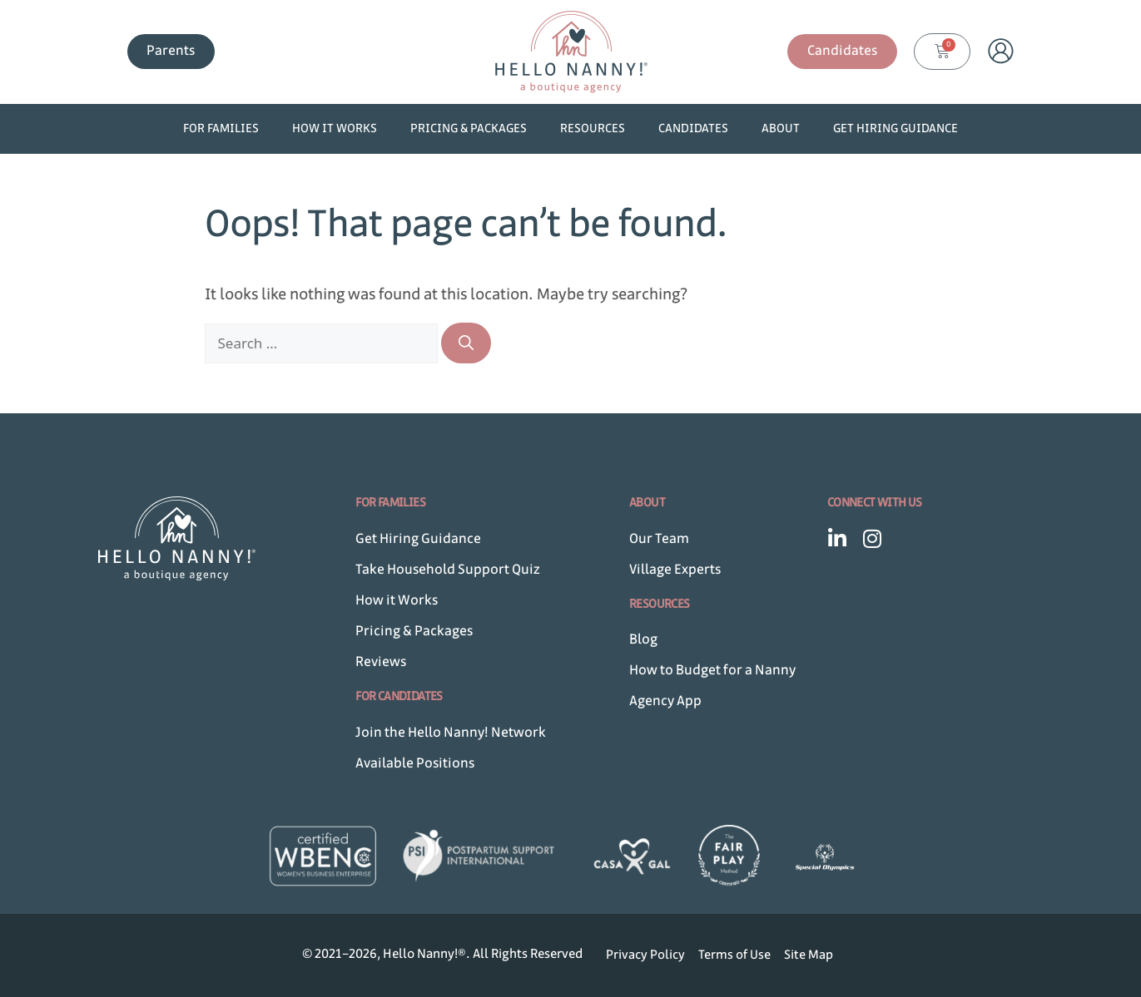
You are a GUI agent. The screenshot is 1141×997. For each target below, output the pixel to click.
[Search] (466, 343)
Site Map (808, 955)
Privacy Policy (645, 955)
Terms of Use (734, 955)
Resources (592, 129)
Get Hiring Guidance (895, 129)
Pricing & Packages (468, 129)
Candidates (693, 129)
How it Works (334, 129)
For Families (221, 129)
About (780, 129)
